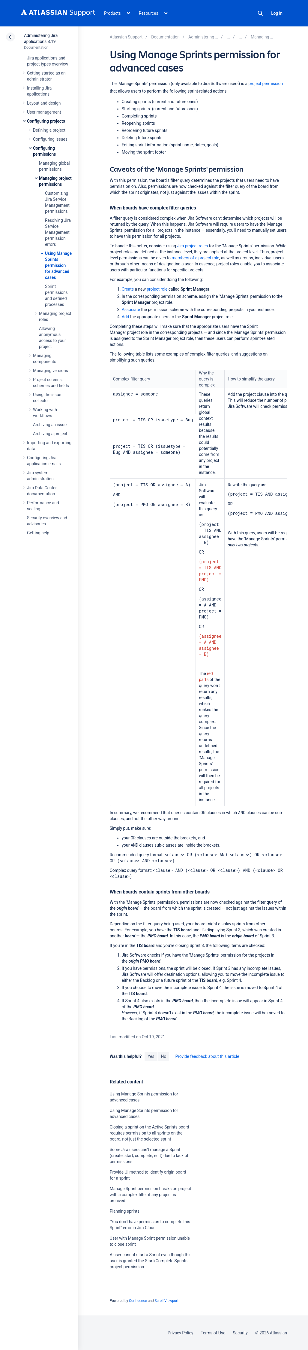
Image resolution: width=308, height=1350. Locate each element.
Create (128, 289)
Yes (151, 1056)
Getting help (38, 532)
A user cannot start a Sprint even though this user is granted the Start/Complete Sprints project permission (151, 1260)
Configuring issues (50, 139)
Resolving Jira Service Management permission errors (58, 232)
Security (240, 1332)
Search (260, 13)
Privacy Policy (180, 1332)
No (163, 1056)
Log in (277, 13)
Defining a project (49, 130)
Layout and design (44, 103)
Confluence (138, 1301)
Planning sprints (124, 1211)
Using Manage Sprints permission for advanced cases (58, 265)
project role (157, 289)
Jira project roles (192, 245)
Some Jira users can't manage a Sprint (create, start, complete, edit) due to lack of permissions (149, 1155)
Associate (131, 309)
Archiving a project (50, 433)
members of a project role (195, 257)
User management (44, 112)
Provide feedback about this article (207, 1056)
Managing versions (50, 370)
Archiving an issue (50, 424)
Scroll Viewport (166, 1301)
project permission (265, 83)
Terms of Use (213, 1332)
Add (125, 316)
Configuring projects (46, 121)
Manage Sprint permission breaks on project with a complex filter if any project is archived (150, 1194)
